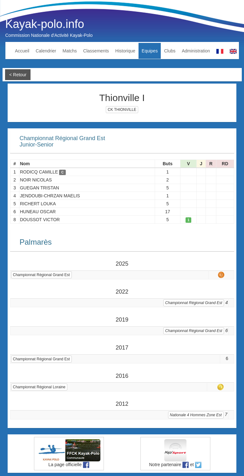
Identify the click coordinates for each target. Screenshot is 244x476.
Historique (125, 50)
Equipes (150, 50)
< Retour (17, 74)
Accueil (22, 50)
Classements (96, 50)
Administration (196, 50)
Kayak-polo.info (44, 24)
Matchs (70, 50)
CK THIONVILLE (122, 109)
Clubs (169, 50)
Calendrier (46, 50)
